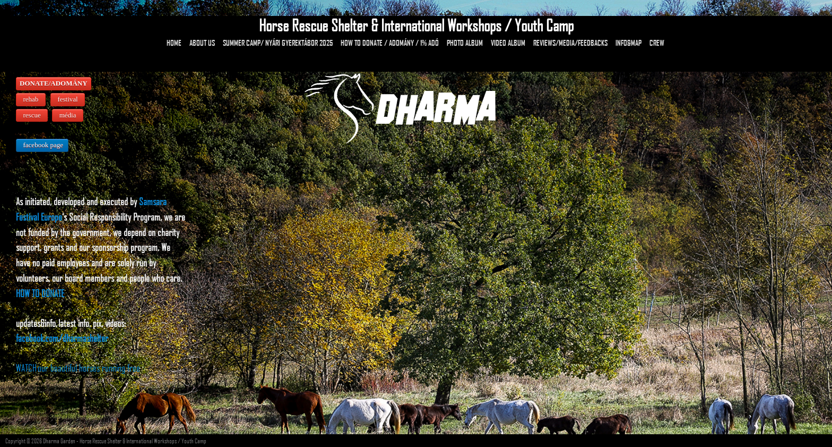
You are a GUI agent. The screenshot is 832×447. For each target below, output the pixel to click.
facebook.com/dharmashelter (62, 338)
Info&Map (629, 42)
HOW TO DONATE (40, 293)
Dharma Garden (59, 440)
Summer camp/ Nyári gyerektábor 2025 (278, 42)
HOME (174, 42)
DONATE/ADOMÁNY (54, 83)
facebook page (42, 145)
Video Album (508, 42)
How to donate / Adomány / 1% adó (390, 42)
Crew (656, 42)
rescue (32, 115)
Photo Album (465, 42)
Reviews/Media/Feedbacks (570, 42)
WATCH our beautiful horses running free (78, 367)
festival (67, 99)
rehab (31, 99)
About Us (202, 42)
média (68, 115)
